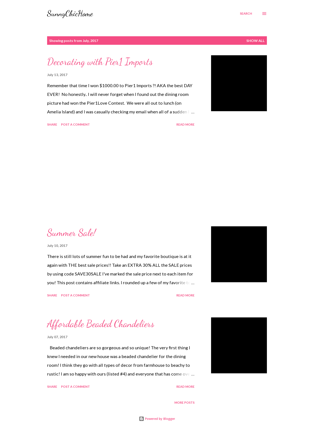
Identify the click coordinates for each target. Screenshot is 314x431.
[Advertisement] (121, 177)
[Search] (246, 13)
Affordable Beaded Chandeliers (100, 323)
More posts (184, 402)
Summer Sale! (71, 232)
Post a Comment (75, 124)
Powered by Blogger (157, 419)
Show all (255, 40)
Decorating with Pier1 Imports (100, 61)
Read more (185, 124)
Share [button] (52, 124)
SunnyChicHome (70, 13)
